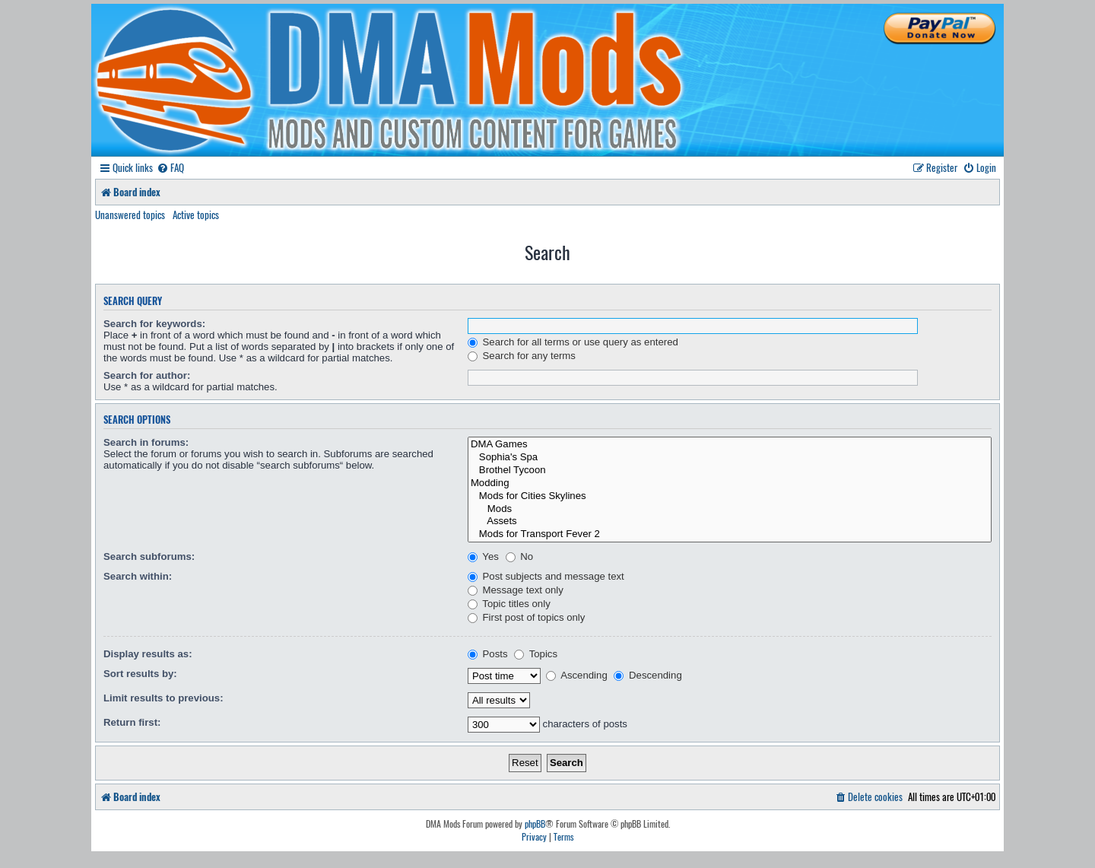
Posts (488, 654)
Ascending (577, 675)
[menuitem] (170, 168)
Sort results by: (140, 673)
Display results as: (147, 654)
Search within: (137, 576)
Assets (729, 521)
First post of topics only (527, 617)
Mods (729, 509)
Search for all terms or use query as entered (573, 342)
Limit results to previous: (163, 698)
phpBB (535, 824)
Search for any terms (522, 355)
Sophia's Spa (729, 457)
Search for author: (146, 375)
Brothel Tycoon (729, 470)
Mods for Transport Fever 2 (729, 534)
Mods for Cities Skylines (729, 496)
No (520, 556)
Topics (535, 654)
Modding (729, 483)
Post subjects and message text (546, 576)
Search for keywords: (154, 323)
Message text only (515, 590)
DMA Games (729, 444)
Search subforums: (149, 556)
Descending (647, 675)
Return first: (131, 722)
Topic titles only (509, 603)
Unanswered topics (130, 214)
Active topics (196, 214)
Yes (483, 556)
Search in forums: (146, 442)
